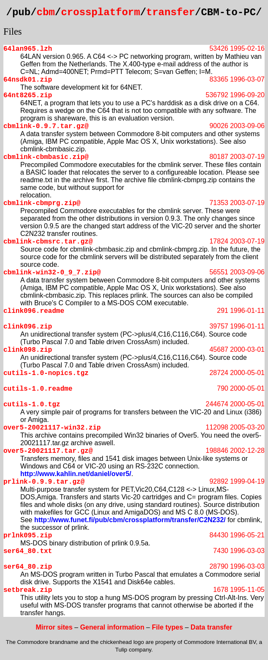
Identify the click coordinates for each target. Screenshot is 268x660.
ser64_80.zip (27, 567)
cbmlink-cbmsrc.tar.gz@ (48, 242)
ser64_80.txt (27, 551)
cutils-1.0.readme (37, 389)
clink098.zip (27, 350)
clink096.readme (33, 311)
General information (112, 627)
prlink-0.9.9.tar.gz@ (44, 482)
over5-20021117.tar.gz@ (48, 451)
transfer (170, 12)
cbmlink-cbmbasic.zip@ (46, 157)
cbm (46, 12)
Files (12, 31)
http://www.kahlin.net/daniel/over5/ (75, 473)
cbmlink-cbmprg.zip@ (41, 203)
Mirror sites (54, 627)
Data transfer (211, 627)
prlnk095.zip (27, 536)
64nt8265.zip (27, 95)
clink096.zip (27, 327)
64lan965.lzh (27, 49)
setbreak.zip (27, 590)
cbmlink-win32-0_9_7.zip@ (52, 273)
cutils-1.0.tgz (31, 404)
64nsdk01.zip (27, 80)
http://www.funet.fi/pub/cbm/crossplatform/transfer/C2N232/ (130, 519)
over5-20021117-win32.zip (52, 428)
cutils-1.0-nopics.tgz (46, 373)
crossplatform (100, 12)
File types (167, 627)
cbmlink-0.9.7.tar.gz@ (46, 126)
